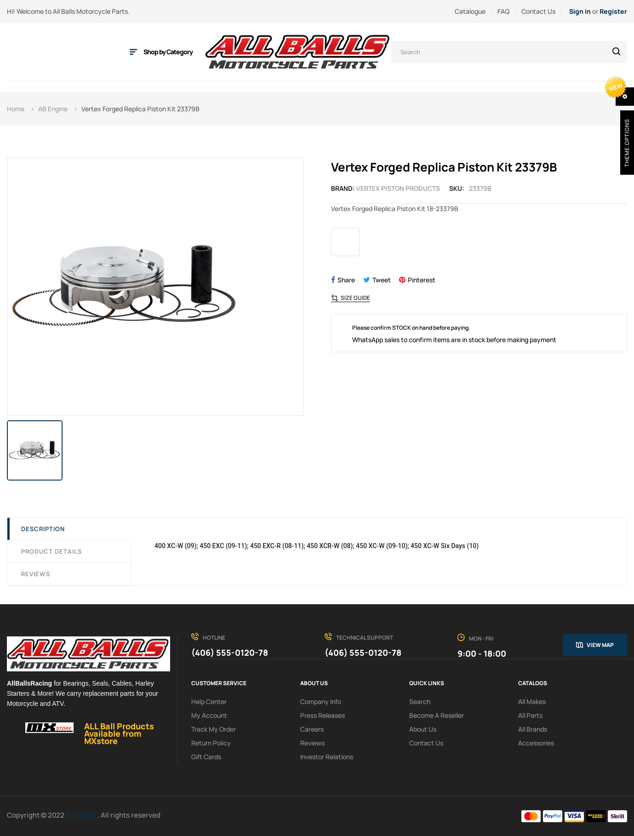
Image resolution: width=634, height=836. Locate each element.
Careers (312, 729)
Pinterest (421, 279)
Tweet (381, 279)
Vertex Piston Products (398, 188)
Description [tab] (43, 529)
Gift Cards (206, 756)
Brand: (343, 188)
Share (346, 279)
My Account (209, 715)
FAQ (503, 11)
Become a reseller (436, 715)
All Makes (532, 701)
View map (600, 645)
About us (422, 729)
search (419, 701)
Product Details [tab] (51, 551)
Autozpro (81, 815)
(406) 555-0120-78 (229, 652)
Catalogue (470, 11)
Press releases (322, 715)
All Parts (530, 715)
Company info (320, 701)
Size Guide (355, 298)
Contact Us (538, 11)
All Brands (532, 729)
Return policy (211, 743)
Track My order (213, 729)
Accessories (536, 743)
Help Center (209, 701)
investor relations (326, 756)
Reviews (35, 574)
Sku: (456, 188)
